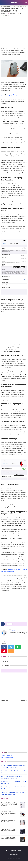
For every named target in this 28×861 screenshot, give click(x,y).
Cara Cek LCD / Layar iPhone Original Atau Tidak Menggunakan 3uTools (9, 813)
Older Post (23, 700)
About (7, 850)
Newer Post (4, 700)
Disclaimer (13, 850)
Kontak (19, 850)
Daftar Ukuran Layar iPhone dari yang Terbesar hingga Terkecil (8, 830)
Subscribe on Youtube (7, 757)
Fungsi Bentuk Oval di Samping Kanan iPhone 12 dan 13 (8, 821)
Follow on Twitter (6, 755)
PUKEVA (14, 2)
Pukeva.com (17, 858)
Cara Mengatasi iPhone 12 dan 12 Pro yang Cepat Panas (13, 9)
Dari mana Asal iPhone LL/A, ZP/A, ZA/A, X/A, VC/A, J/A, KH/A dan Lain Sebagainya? (9, 804)
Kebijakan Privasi (14, 854)
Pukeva (13, 630)
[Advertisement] (14, 33)
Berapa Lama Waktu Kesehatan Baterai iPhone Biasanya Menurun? (9, 838)
